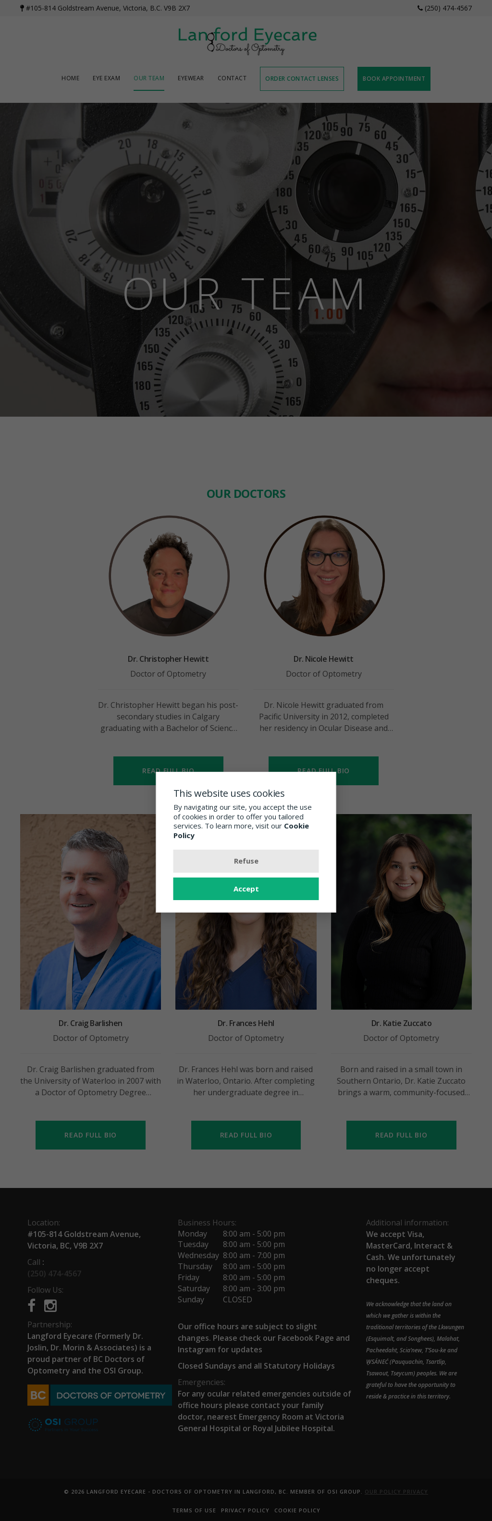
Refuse (246, 861)
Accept (246, 888)
